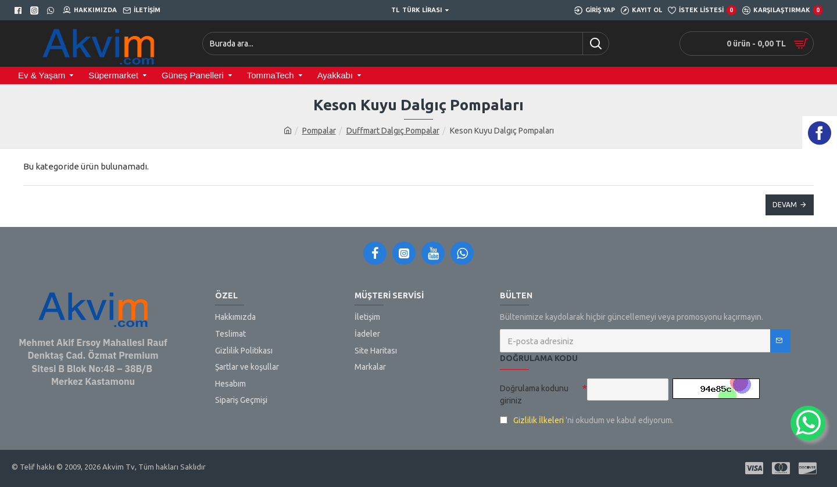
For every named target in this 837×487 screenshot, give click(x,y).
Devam (784, 204)
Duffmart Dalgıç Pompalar (392, 130)
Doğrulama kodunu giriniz (534, 394)
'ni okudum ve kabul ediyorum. (587, 420)
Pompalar (319, 130)
